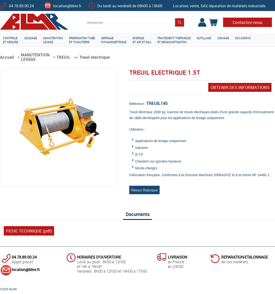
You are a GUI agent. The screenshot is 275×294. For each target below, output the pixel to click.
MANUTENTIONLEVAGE (53, 40)
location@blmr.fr (67, 5)
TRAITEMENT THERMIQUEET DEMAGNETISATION (174, 40)
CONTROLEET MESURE (10, 40)
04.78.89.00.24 (21, 5)
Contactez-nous (247, 22)
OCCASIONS (243, 38)
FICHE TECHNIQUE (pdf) (29, 231)
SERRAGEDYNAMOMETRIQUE (113, 40)
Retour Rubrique (144, 190)
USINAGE (223, 38)
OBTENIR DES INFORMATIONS (240, 87)
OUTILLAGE (204, 38)
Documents (137, 214)
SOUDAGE (30, 38)
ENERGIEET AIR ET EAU (142, 40)
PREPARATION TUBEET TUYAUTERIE (82, 40)
